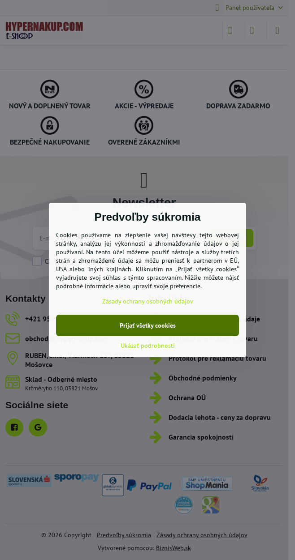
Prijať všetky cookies (148, 325)
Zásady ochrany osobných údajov (147, 301)
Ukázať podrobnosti (148, 346)
